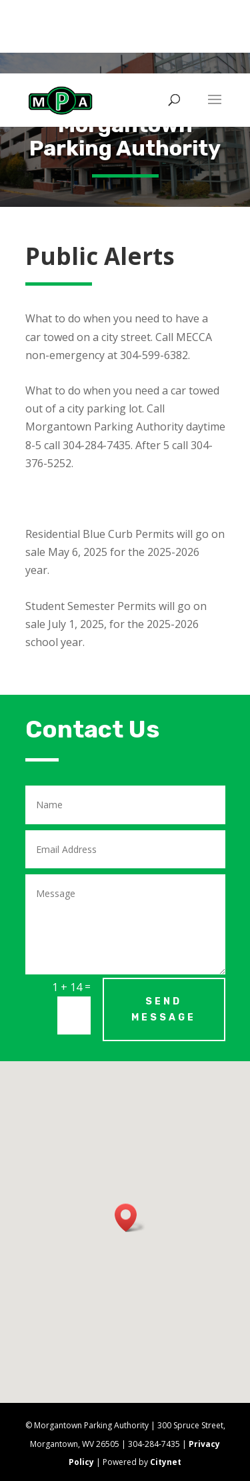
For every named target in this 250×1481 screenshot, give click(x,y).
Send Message (163, 1009)
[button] (130, 1217)
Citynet (165, 1462)
